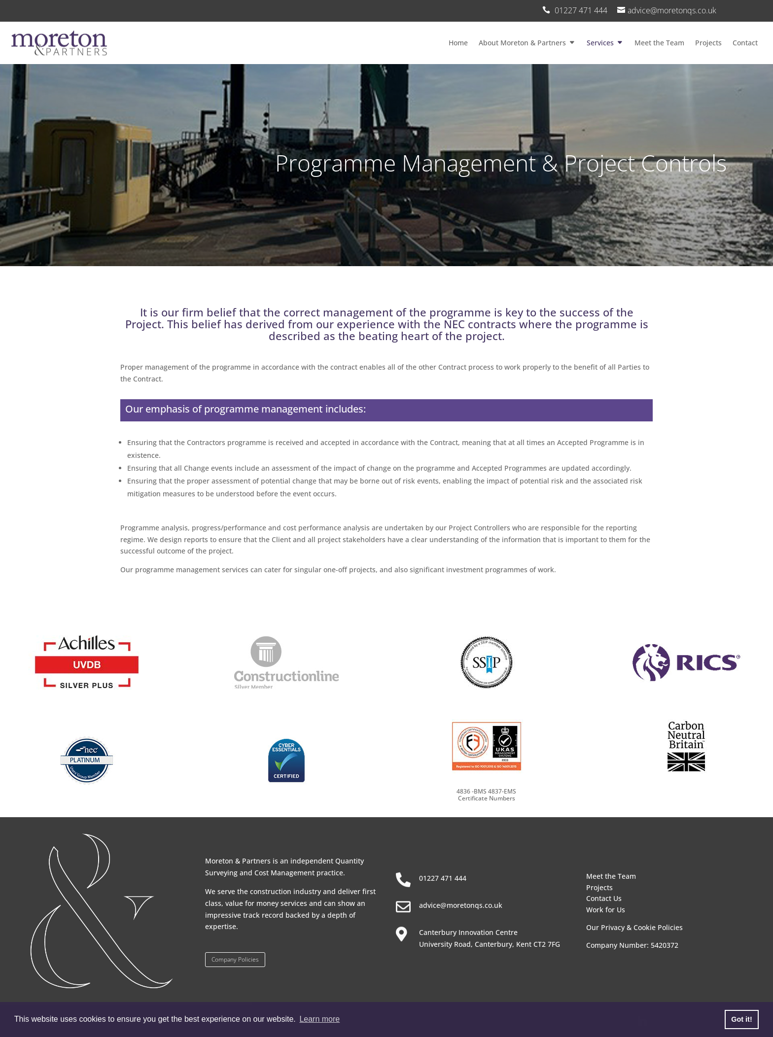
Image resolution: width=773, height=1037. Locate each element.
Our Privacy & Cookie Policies (634, 927)
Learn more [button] (319, 1019)
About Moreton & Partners (522, 42)
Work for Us (605, 909)
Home (458, 42)
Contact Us (604, 898)
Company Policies (235, 959)
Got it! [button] (741, 1019)
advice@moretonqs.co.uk (672, 10)
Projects (708, 42)
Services (600, 42)
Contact (745, 42)
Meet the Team (659, 42)
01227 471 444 (442, 878)
